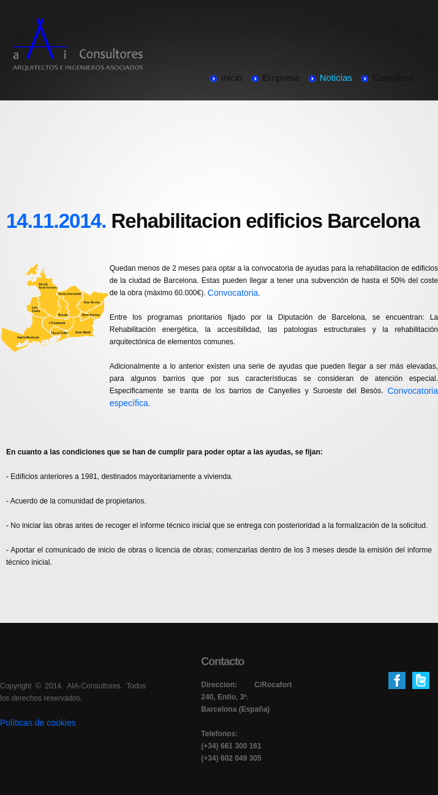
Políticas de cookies (38, 723)
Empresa (281, 77)
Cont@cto (392, 77)
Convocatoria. (234, 293)
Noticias (336, 77)
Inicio (232, 77)
